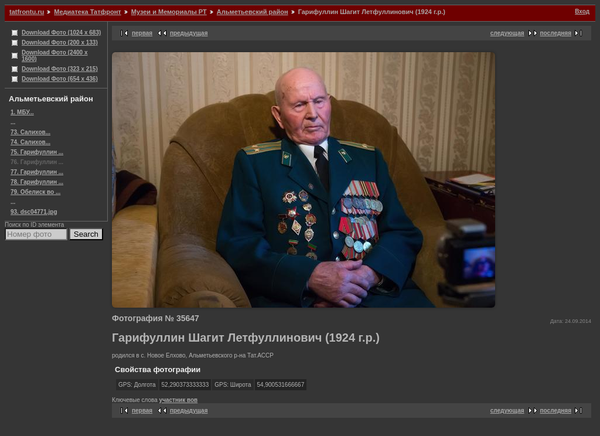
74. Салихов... (30, 142)
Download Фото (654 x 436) (60, 79)
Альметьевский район (252, 11)
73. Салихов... (30, 132)
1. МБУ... (22, 112)
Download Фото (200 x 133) (60, 42)
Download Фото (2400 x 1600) (55, 55)
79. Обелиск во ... (35, 192)
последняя (555, 33)
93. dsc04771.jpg (34, 212)
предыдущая (189, 33)
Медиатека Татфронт (87, 11)
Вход (582, 11)
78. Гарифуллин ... (37, 182)
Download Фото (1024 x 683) (61, 32)
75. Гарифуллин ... (37, 152)
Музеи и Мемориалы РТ (169, 11)
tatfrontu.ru (26, 11)
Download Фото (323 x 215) (60, 69)
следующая (507, 33)
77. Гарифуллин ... (37, 172)
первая (142, 33)
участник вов (178, 400)
